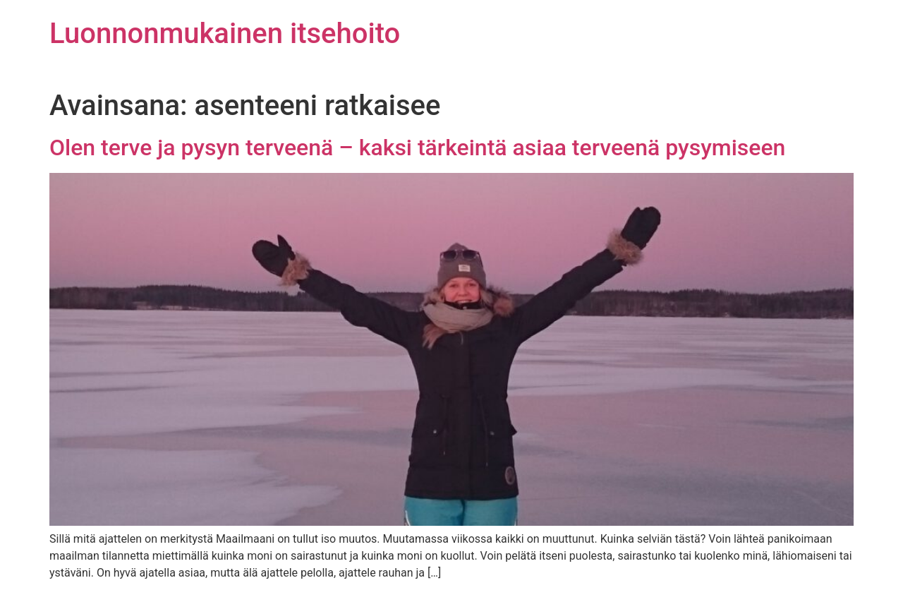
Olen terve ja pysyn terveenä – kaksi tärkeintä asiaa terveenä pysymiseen (417, 147)
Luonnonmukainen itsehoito (224, 33)
